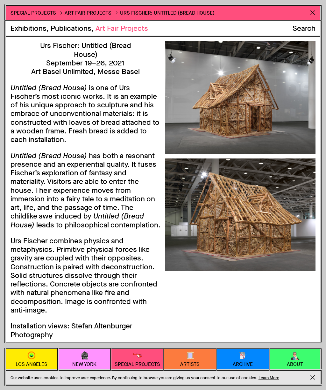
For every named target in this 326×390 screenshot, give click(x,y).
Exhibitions (28, 28)
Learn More (269, 377)
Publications (71, 28)
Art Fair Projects (122, 28)
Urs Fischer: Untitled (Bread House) (167, 13)
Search (304, 28)
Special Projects (33, 13)
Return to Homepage (312, 12)
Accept (312, 377)
